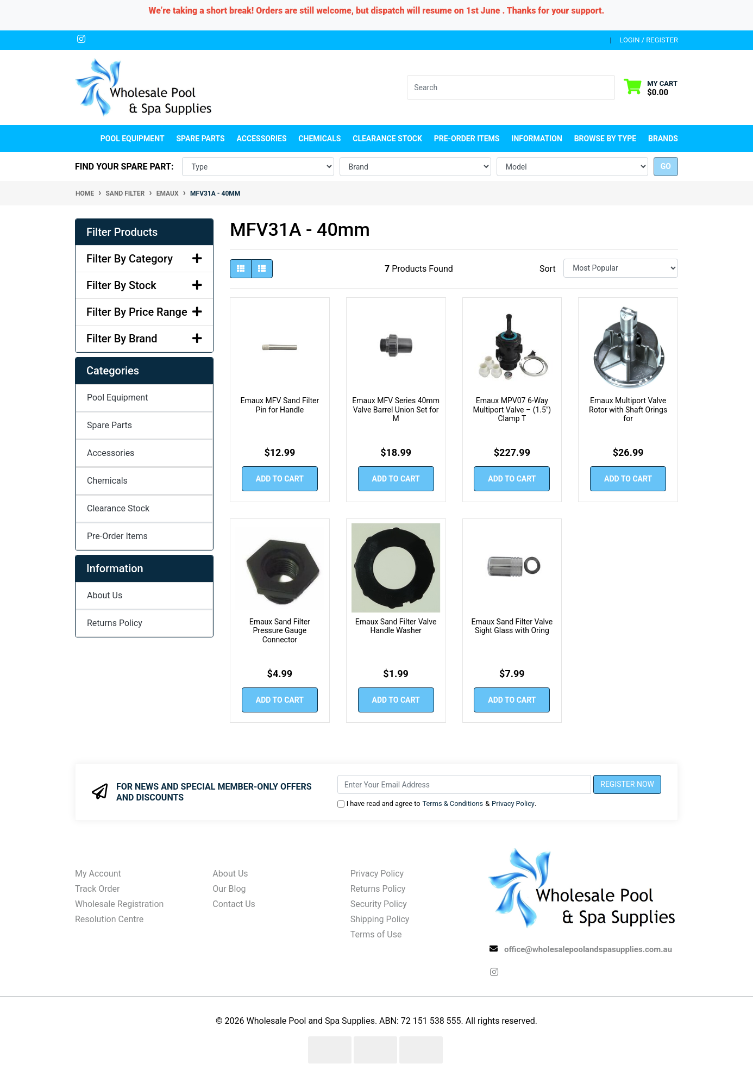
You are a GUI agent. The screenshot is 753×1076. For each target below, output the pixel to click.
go (666, 166)
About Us (104, 595)
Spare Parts (109, 425)
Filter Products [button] (122, 232)
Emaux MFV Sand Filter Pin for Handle (280, 405)
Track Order (97, 889)
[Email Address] (464, 784)
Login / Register (648, 40)
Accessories (110, 453)
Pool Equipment (117, 397)
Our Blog (229, 889)
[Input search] (504, 87)
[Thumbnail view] (241, 268)
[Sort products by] (620, 268)
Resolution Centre (109, 919)
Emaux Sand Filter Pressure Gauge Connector (279, 631)
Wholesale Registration (119, 904)
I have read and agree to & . (437, 803)
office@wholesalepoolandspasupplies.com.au (588, 949)
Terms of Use (376, 934)
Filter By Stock (144, 285)
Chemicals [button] (319, 138)
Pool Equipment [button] (133, 138)
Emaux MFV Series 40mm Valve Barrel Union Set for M (396, 409)
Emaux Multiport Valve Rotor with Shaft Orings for (628, 409)
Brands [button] (663, 138)
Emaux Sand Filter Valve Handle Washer (396, 626)
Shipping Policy (380, 919)
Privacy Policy (513, 803)
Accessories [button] (262, 138)
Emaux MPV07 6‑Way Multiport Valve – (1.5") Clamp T (512, 409)
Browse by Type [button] (605, 138)
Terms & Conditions (453, 803)
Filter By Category (144, 258)
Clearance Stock (387, 138)
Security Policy (378, 904)
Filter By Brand (144, 338)
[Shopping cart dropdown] (650, 87)
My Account (98, 873)
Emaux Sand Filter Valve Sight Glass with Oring (512, 626)
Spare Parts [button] (200, 138)
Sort (547, 269)
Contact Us (233, 904)
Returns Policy (114, 623)
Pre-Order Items (467, 138)
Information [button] (536, 138)
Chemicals (107, 481)
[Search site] (608, 87)
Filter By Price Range (144, 311)
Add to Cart (280, 478)
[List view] (262, 268)
